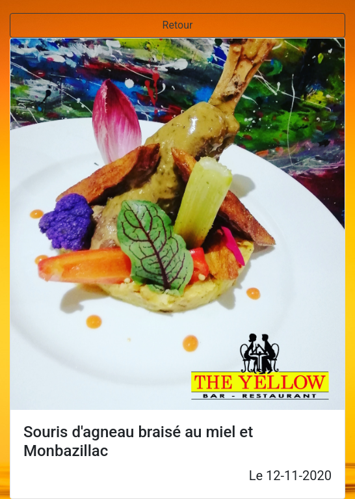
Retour (178, 25)
